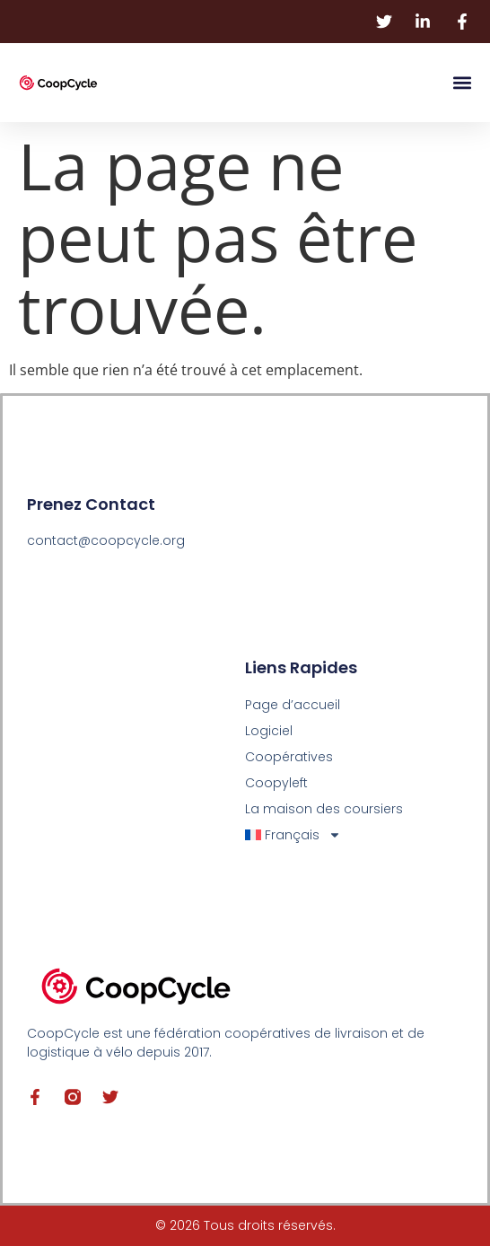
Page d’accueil (292, 705)
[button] (462, 83)
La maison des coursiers (324, 809)
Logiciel (269, 731)
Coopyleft (276, 783)
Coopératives (289, 757)
